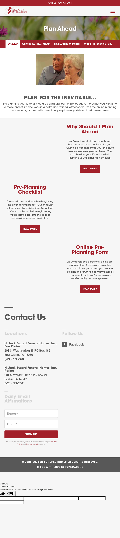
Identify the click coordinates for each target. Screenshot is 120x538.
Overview (13, 44)
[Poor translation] (11, 492)
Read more (91, 167)
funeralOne (74, 467)
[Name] (31, 413)
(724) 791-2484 (64, 3)
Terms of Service (33, 444)
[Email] (31, 424)
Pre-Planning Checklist (67, 44)
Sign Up (31, 434)
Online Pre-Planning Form (98, 44)
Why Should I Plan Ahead (36, 44)
